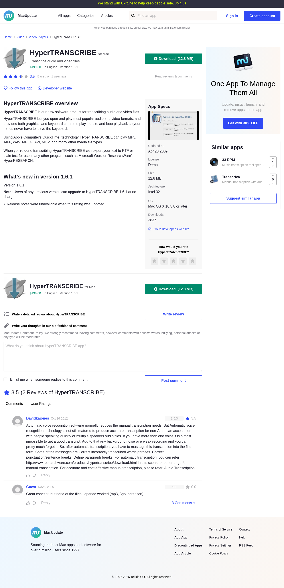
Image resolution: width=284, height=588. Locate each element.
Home (8, 37)
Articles (106, 15)
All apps (64, 15)
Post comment (173, 380)
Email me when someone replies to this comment (49, 379)
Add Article (182, 553)
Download (173, 58)
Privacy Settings (220, 545)
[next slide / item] (196, 125)
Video (20, 37)
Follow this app (18, 88)
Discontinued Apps (188, 545)
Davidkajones (37, 418)
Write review (173, 314)
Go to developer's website (168, 229)
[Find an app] (133, 15)
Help (242, 537)
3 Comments (184, 502)
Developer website (55, 88)
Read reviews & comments (173, 76)
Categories (85, 15)
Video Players (38, 37)
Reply (45, 475)
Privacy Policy (219, 537)
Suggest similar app (243, 198)
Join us (180, 3)
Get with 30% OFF (243, 123)
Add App (180, 537)
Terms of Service (220, 529)
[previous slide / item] (151, 125)
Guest (31, 487)
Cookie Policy (218, 553)
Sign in (232, 16)
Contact (244, 529)
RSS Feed (246, 545)
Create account (262, 16)
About (178, 529)
